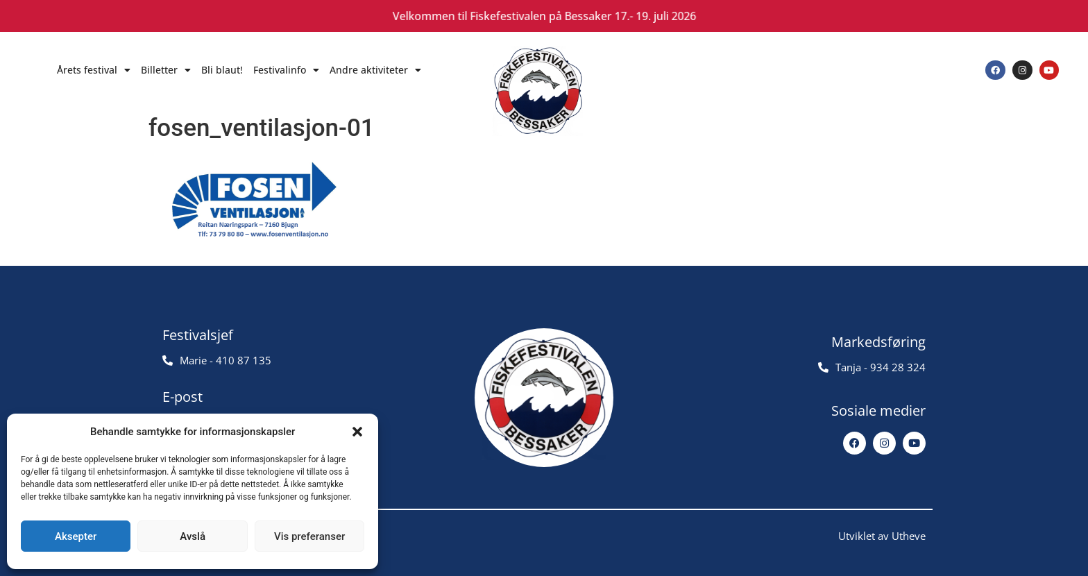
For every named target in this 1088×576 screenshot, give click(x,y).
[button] (357, 432)
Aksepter (75, 536)
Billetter (166, 70)
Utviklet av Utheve (882, 536)
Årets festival (93, 70)
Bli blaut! (222, 69)
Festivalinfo (286, 70)
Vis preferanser (309, 536)
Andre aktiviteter (375, 70)
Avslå (192, 536)
